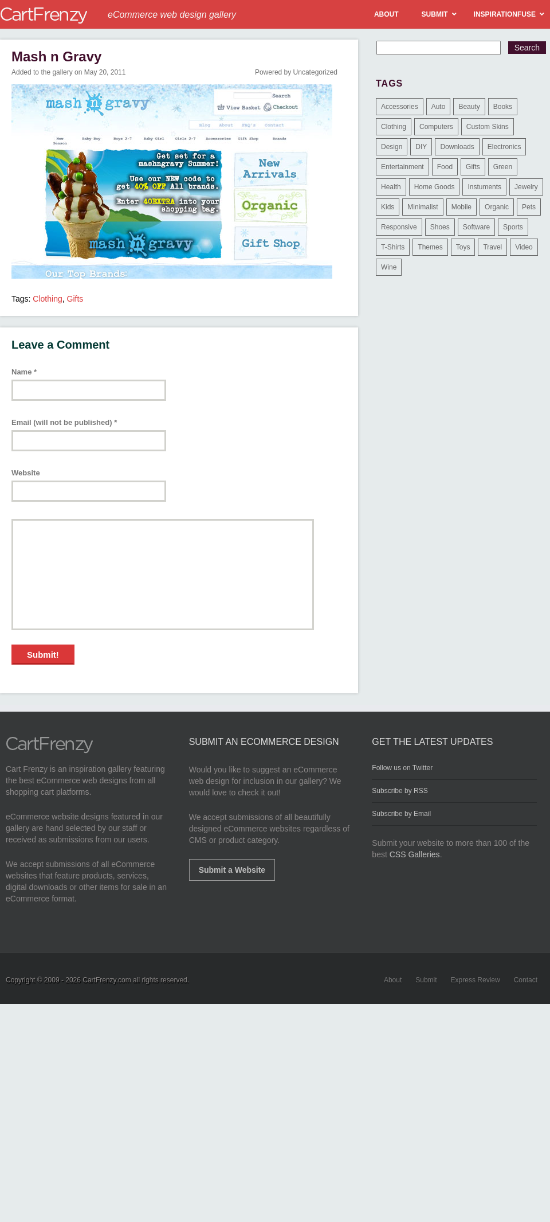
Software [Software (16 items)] (476, 227)
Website (25, 473)
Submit (426, 980)
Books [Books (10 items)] (502, 107)
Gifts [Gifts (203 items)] (473, 167)
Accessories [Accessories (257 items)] (399, 107)
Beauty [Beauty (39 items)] (469, 107)
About (393, 980)
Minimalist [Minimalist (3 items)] (422, 207)
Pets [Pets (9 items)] (529, 207)
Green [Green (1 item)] (502, 167)
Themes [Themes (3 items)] (430, 247)
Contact (525, 980)
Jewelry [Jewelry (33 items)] (526, 187)
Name (24, 372)
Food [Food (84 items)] (445, 167)
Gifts (75, 298)
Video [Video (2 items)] (523, 247)
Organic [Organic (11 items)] (497, 207)
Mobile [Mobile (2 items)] (461, 207)
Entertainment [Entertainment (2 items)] (402, 167)
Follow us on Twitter (402, 768)
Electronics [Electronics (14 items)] (504, 147)
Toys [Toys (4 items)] (463, 247)
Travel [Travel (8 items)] (492, 247)
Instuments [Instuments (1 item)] (484, 187)
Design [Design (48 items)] (391, 147)
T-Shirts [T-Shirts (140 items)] (392, 247)
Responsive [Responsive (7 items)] (399, 227)
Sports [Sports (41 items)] (513, 227)
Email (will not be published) (64, 422)
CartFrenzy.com (106, 980)
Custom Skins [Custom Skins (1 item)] (487, 127)
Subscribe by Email (401, 814)
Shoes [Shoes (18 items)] (440, 227)
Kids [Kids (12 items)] (387, 207)
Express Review (475, 980)
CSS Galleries (415, 854)
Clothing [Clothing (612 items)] (393, 127)
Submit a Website (232, 869)
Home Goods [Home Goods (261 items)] (434, 187)
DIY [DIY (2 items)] (421, 147)
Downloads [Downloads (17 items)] (457, 147)
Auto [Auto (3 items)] (438, 107)
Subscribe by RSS (399, 791)
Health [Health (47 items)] (391, 187)
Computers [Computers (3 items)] (436, 127)
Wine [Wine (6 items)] (388, 267)
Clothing (47, 298)
